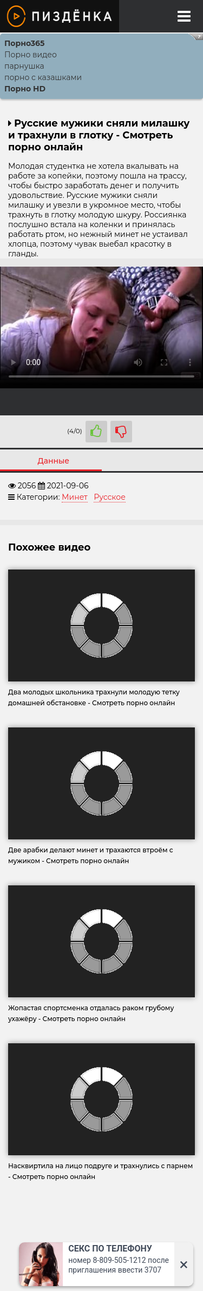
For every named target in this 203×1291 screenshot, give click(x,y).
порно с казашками (43, 77)
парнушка (24, 66)
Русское (110, 497)
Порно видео (30, 54)
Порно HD (24, 89)
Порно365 (24, 43)
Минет (75, 497)
